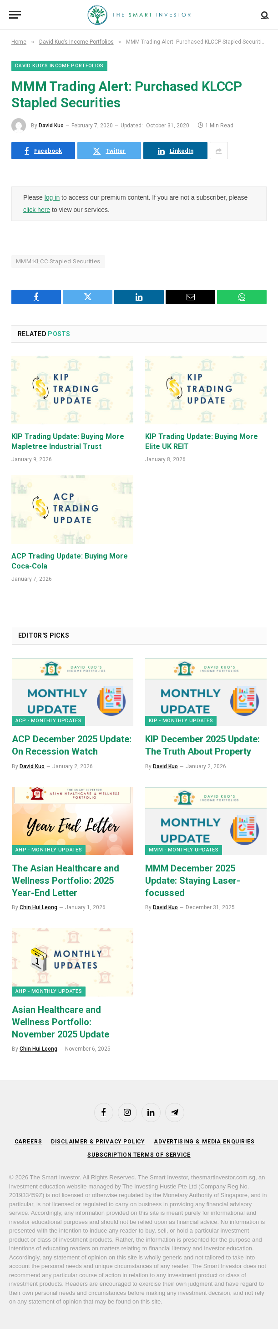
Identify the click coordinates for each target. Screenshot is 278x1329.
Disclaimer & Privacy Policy (98, 1141)
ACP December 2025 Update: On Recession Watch (71, 745)
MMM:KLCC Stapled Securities (58, 261)
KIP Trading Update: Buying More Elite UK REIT (201, 441)
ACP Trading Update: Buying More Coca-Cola (69, 561)
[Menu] (15, 15)
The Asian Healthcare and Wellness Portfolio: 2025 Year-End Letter (65, 880)
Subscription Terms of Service (138, 1155)
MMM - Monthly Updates (183, 850)
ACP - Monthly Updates (48, 721)
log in (52, 197)
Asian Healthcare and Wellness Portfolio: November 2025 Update (60, 1022)
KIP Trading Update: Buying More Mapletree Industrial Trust (67, 441)
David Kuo (51, 125)
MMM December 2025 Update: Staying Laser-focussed (192, 880)
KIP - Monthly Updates (181, 721)
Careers (28, 1141)
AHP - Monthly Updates (48, 850)
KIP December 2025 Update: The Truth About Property (202, 745)
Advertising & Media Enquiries (204, 1141)
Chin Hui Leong (38, 907)
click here (36, 209)
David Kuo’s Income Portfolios (59, 66)
